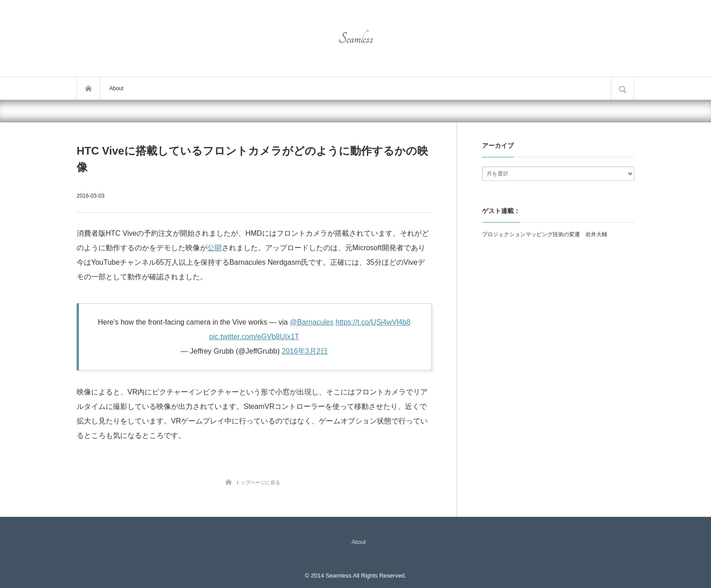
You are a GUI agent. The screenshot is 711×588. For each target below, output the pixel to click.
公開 (214, 248)
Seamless (355, 38)
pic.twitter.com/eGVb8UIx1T (254, 336)
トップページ (88, 88)
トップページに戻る (257, 482)
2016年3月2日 (304, 351)
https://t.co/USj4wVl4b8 (373, 322)
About (116, 88)
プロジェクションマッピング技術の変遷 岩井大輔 (544, 234)
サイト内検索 (622, 88)
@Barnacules (311, 322)
